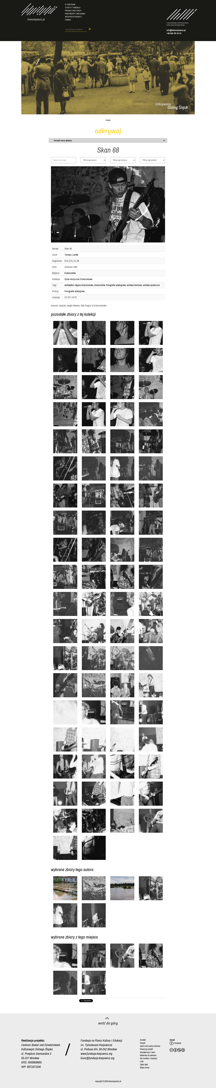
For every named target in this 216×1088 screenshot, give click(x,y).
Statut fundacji (72, 7)
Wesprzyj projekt (73, 17)
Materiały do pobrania (148, 1055)
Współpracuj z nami (147, 1052)
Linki (142, 1061)
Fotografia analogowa (74, 291)
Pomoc (68, 20)
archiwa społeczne (151, 285)
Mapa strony (144, 1067)
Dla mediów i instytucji (148, 1058)
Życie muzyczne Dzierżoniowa (78, 279)
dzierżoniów (99, 285)
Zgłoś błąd (144, 1064)
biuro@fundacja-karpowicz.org (97, 1058)
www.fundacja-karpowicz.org (96, 1054)
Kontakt (143, 1040)
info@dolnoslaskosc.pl (176, 30)
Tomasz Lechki (71, 254)
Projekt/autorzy (73, 10)
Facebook (175, 1043)
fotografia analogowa (116, 285)
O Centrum (70, 4)
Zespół (142, 1043)
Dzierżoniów (70, 273)
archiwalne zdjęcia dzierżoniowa (78, 285)
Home (108, 120)
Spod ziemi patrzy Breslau (150, 1046)
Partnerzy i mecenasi (75, 14)
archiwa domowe (134, 285)
